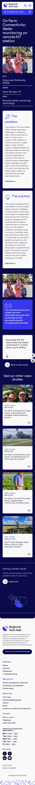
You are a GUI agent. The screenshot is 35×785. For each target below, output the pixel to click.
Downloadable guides (12, 700)
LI (5, 758)
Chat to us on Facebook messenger (17, 651)
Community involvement (13, 685)
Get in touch (8, 717)
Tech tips (7, 697)
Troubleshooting (10, 674)
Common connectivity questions (17, 708)
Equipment (7, 671)
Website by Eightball (9, 768)
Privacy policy (7, 765)
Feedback (7, 720)
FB (10, 754)
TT (5, 754)
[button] (33, 355)
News (5, 705)
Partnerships (8, 688)
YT (10, 758)
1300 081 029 (9, 723)
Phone (5, 665)
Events (6, 703)
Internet (6, 668)
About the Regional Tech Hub (15, 682)
